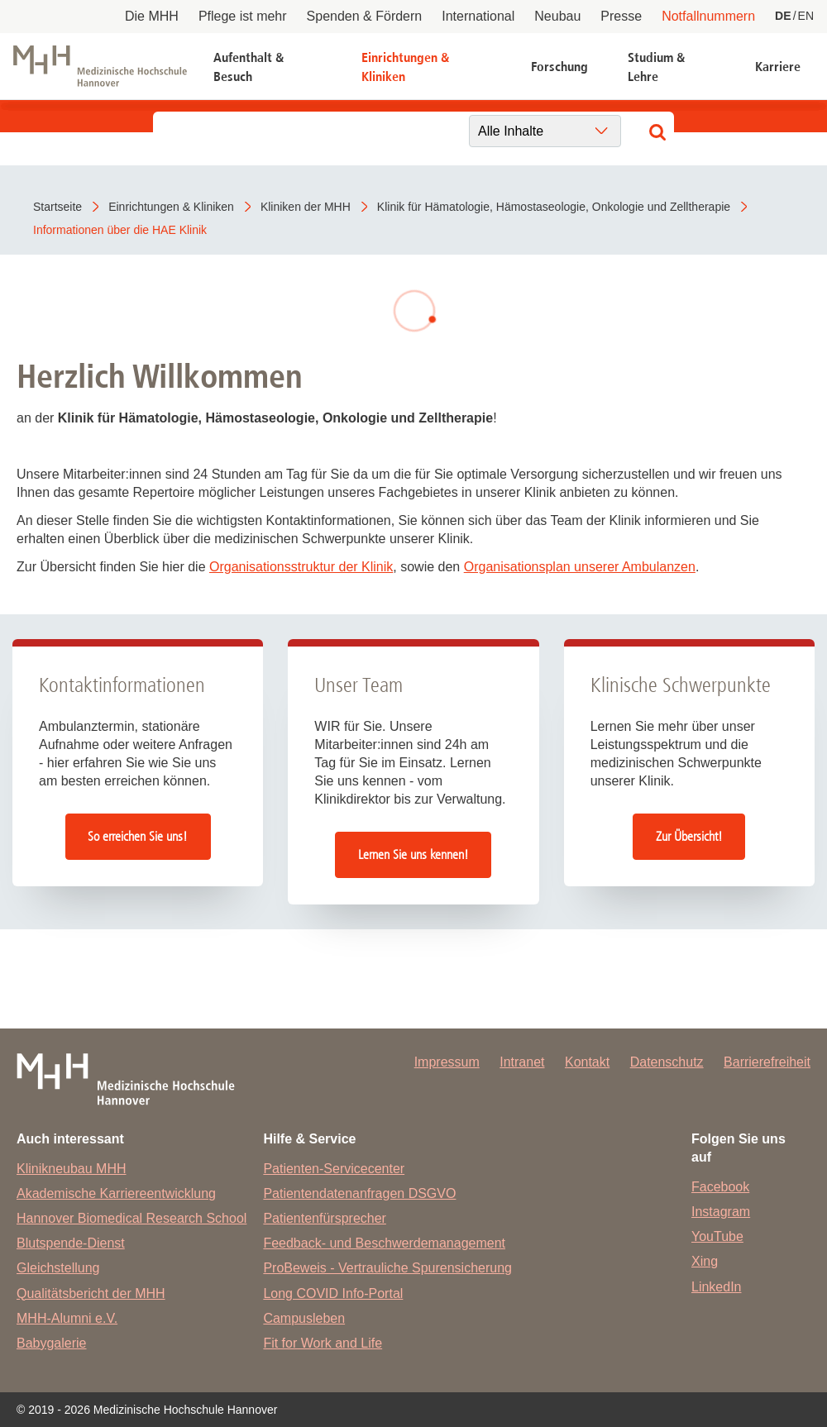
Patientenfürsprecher (324, 1218)
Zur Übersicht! (689, 836)
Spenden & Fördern (365, 16)
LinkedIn (716, 1287)
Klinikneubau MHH (72, 1169)
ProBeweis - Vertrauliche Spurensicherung (387, 1268)
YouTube (717, 1236)
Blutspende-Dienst (71, 1243)
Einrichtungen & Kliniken (405, 67)
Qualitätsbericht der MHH (91, 1293)
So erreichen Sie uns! (138, 836)
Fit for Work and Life (322, 1343)
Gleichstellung (58, 1268)
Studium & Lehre (656, 67)
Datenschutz (667, 1062)
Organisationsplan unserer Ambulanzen (580, 567)
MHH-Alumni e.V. (67, 1318)
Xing (704, 1261)
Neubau (557, 16)
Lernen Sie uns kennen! (413, 854)
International (478, 16)
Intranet (522, 1062)
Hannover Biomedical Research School (131, 1218)
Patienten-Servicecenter (333, 1169)
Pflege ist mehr (242, 16)
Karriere (778, 66)
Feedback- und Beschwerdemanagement (384, 1243)
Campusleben (304, 1318)
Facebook (720, 1187)
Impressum (447, 1062)
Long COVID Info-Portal (333, 1293)
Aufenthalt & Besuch (248, 67)
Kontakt (587, 1062)
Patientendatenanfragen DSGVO (359, 1193)
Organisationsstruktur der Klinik (301, 567)
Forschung (559, 66)
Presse (621, 16)
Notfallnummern (708, 16)
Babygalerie (52, 1343)
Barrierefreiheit (767, 1062)
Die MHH (152, 16)
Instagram (720, 1212)
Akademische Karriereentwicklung (116, 1193)
